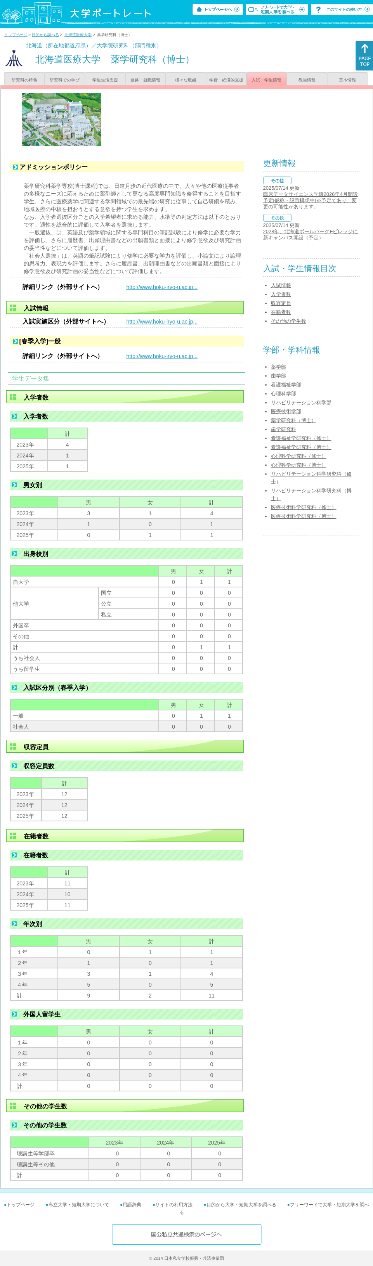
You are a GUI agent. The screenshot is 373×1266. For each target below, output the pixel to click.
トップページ (16, 35)
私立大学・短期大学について (79, 1204)
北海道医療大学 (78, 35)
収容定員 (281, 303)
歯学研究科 (283, 429)
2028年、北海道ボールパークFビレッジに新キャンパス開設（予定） (310, 235)
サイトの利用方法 (174, 1204)
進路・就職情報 (145, 80)
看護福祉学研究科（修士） (301, 438)
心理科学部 (283, 394)
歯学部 (278, 376)
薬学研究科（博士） (293, 420)
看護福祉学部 (286, 385)
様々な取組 (185, 80)
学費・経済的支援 (226, 80)
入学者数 (281, 294)
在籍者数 (281, 312)
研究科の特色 (24, 80)
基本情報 (347, 80)
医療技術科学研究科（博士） (304, 516)
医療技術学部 (286, 411)
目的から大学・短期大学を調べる (241, 1204)
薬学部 (278, 367)
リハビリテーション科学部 (301, 402)
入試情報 (281, 285)
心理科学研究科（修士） (298, 456)
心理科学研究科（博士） (298, 465)
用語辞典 (132, 1204)
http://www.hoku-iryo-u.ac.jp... (162, 287)
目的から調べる (45, 35)
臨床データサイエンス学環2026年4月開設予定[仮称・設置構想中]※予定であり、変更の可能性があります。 (310, 200)
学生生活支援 (105, 80)
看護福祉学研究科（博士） (301, 447)
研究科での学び (65, 80)
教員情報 (307, 80)
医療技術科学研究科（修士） (304, 507)
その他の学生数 (288, 321)
